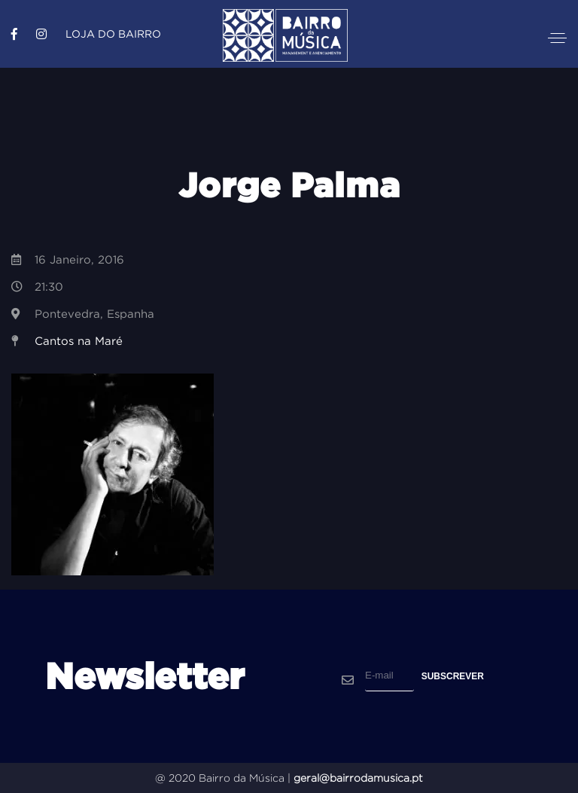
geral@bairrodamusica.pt (358, 778)
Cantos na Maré (79, 340)
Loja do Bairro (113, 34)
